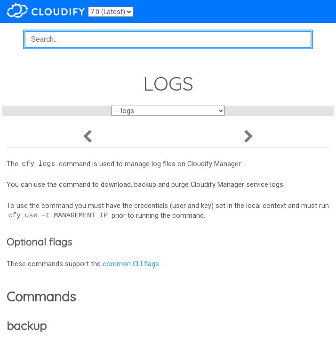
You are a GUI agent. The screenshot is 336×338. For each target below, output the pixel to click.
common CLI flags (131, 264)
